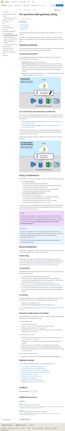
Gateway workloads (24, 24)
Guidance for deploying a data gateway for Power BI (34, 368)
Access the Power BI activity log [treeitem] (10, 44)
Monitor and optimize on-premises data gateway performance (44, 264)
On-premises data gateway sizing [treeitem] (10, 35)
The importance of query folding (29, 378)
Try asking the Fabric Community (34, 379)
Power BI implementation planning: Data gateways (33, 366)
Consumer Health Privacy (37, 428)
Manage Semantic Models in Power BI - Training (29, 404)
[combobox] (9, 12)
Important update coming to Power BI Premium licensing (46, 240)
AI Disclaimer (3, 428)
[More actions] (63, 10)
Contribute (23, 428)
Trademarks (54, 428)
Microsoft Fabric (27, 10)
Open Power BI (60, 5)
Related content (23, 29)
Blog (17, 428)
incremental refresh (29, 326)
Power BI (34, 10)
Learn (21, 10)
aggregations (28, 341)
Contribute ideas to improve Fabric (36, 381)
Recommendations (24, 27)
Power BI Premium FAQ (27, 242)
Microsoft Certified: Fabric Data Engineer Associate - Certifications (33, 411)
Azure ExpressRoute (29, 284)
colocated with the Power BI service (53, 285)
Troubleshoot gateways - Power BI (29, 374)
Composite (31, 331)
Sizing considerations (24, 26)
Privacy (28, 428)
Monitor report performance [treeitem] (9, 37)
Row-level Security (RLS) (45, 202)
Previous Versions (11, 428)
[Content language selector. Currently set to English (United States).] (7, 425)
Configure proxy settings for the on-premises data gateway (35, 370)
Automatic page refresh (48, 200)
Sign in (62, 1)
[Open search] (58, 2)
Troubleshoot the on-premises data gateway (32, 376)
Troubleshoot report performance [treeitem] (10, 39)
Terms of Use (48, 428)
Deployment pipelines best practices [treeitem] (9, 41)
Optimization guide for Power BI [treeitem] (10, 18)
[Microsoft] (2, 2)
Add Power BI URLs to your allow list (44, 282)
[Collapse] (16, 9)
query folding (37, 67)
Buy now (52, 5)
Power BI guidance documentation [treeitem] (10, 14)
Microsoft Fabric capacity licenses (41, 221)
